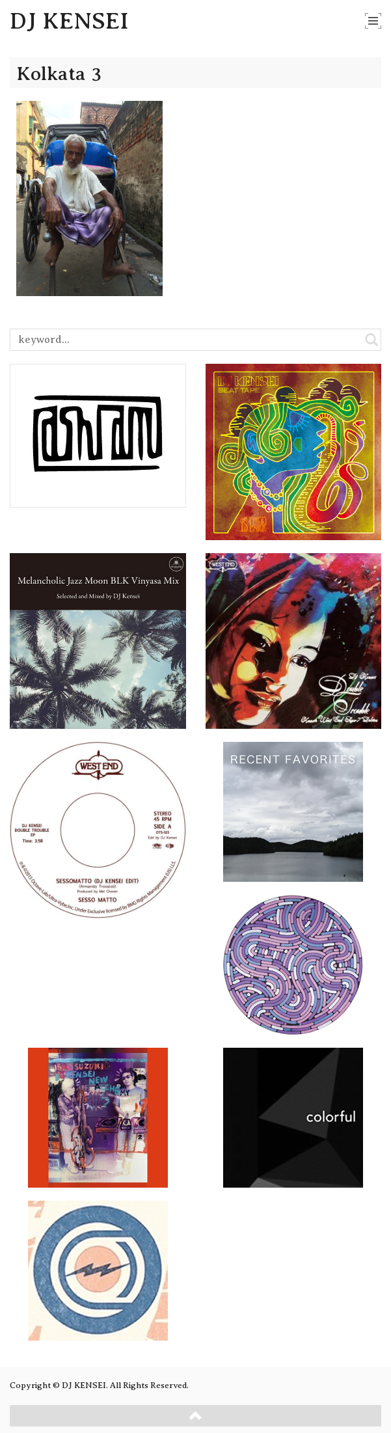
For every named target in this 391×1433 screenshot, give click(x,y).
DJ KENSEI (69, 21)
